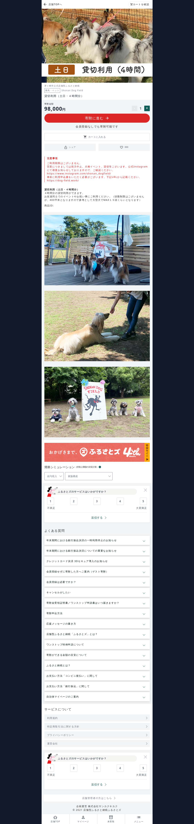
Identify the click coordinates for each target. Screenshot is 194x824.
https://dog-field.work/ (63, 180)
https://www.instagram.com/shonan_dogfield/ (79, 173)
